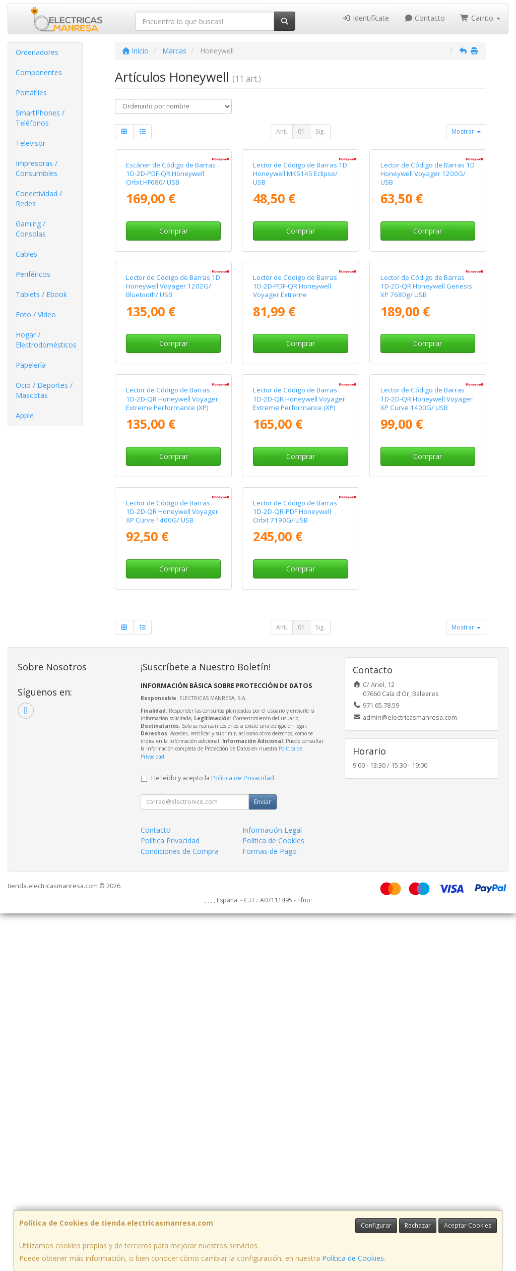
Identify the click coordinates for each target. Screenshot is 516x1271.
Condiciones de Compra (180, 1209)
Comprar (173, 320)
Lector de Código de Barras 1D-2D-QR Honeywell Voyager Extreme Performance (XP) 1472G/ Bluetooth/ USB (299, 671)
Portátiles (31, 92)
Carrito (480, 18)
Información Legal (272, 1187)
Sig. (320, 131)
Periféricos (33, 274)
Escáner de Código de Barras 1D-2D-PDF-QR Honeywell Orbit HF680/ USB (171, 263)
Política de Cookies (353, 1258)
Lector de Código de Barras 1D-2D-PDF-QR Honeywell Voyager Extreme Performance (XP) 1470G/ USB (300, 469)
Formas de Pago (269, 1209)
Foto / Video (36, 314)
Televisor (30, 143)
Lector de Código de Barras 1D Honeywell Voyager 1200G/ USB (427, 263)
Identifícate (365, 18)
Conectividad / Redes (39, 198)
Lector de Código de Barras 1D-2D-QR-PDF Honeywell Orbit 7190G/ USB (295, 869)
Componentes (39, 72)
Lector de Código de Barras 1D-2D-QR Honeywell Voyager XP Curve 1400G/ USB (426, 667)
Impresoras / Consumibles (36, 168)
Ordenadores (37, 52)
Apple (25, 415)
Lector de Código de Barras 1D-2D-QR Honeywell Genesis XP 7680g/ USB (426, 465)
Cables (26, 254)
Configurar (376, 1225)
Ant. (281, 131)
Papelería (31, 365)
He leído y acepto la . (213, 1135)
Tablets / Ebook (41, 294)
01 (301, 131)
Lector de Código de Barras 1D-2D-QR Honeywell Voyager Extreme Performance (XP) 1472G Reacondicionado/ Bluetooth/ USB (172, 676)
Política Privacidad (170, 1198)
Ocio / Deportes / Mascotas (44, 390)
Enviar (262, 1159)
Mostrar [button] (466, 131)
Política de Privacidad (242, 1135)
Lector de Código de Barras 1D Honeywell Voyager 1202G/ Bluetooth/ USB (173, 465)
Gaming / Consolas (31, 229)
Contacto (424, 18)
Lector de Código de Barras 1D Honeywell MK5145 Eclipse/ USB (300, 263)
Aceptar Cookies (467, 1225)
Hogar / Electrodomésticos (46, 340)
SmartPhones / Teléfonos (40, 118)
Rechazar (418, 1225)
